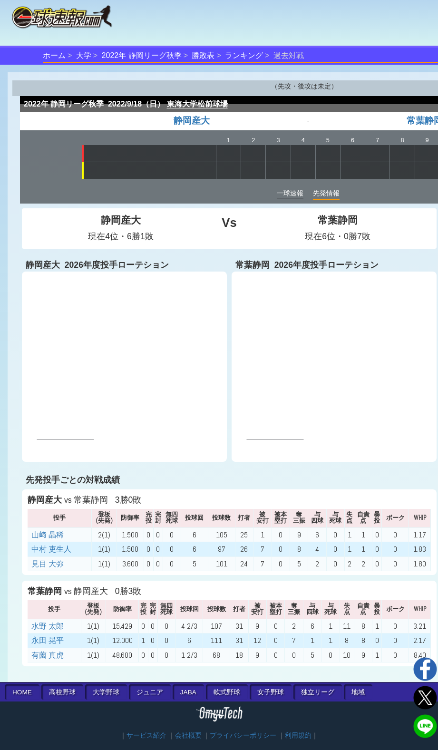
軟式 (227, 692)
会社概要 (188, 735)
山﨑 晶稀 (47, 535)
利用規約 (298, 735)
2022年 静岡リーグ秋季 (142, 55)
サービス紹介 (146, 735)
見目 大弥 (47, 564)
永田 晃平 (47, 640)
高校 (62, 692)
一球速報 (290, 193)
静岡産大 (192, 121)
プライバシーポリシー (243, 735)
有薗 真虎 (47, 655)
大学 (83, 55)
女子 (270, 692)
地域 (358, 692)
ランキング (244, 55)
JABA (188, 692)
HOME (22, 692)
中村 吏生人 (51, 549)
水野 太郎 (47, 626)
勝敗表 (203, 55)
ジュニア (149, 692)
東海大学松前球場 (197, 104)
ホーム (54, 55)
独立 (317, 692)
